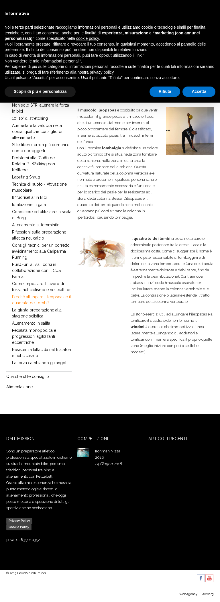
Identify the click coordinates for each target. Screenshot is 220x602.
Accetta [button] (199, 91)
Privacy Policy (19, 520)
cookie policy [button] (87, 38)
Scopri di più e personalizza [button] (40, 91)
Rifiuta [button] (165, 91)
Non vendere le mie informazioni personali (42, 61)
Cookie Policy (19, 527)
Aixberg (208, 594)
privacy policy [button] (101, 72)
